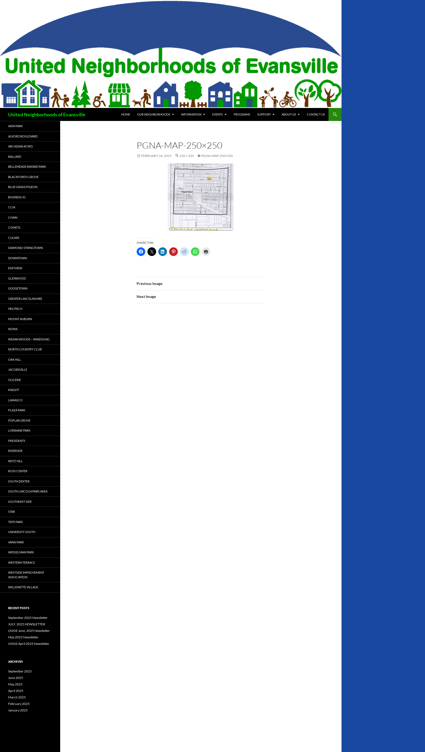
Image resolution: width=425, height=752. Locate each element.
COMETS (14, 227)
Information (191, 114)
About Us (289, 114)
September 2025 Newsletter (28, 618)
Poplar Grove (19, 420)
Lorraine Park (19, 430)
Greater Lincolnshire (25, 298)
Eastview (15, 268)
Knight (13, 390)
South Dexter (19, 481)
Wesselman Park (21, 552)
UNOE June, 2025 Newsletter (29, 631)
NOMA (12, 329)
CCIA (11, 207)
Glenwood (17, 278)
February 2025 (19, 704)
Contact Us (316, 114)
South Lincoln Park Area (27, 491)
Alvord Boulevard (23, 136)
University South (21, 532)
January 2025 (18, 710)
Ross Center (17, 471)
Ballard (14, 156)
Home (125, 114)
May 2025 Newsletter (23, 637)
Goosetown (17, 288)
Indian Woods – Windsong (29, 339)
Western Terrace (21, 562)
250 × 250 (186, 156)
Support (264, 114)
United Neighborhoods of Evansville (46, 114)
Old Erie (14, 380)
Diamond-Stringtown (25, 247)
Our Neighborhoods (153, 114)
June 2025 (15, 678)
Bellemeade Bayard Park (27, 166)
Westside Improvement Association (26, 575)
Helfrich (15, 308)
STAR (11, 511)
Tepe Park (15, 522)
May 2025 (15, 684)
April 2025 (15, 691)
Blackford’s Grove (23, 177)
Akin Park (15, 126)
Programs (242, 114)
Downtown (17, 258)
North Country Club (25, 349)
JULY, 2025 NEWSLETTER (26, 624)
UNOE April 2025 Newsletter (28, 644)
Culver (13, 237)
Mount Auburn (20, 319)
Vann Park (16, 542)
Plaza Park (16, 410)
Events (217, 114)
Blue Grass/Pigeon (22, 187)
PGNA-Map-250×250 (217, 156)
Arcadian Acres (20, 146)
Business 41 (16, 197)
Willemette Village (23, 587)
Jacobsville (17, 369)
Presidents (16, 440)
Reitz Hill (15, 461)
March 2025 (17, 697)
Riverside (15, 450)
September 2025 (20, 671)
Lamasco (15, 400)
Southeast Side (20, 501)
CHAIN (12, 217)
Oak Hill (14, 359)
